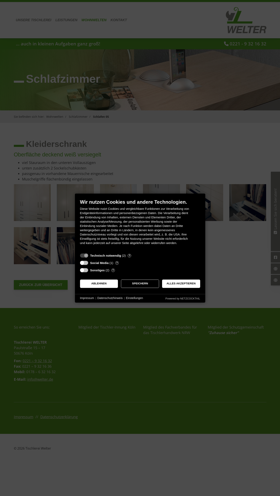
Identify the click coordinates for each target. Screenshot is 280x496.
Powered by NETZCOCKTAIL (182, 298)
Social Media (99, 263)
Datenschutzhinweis (110, 298)
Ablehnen (99, 283)
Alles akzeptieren (181, 283)
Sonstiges (97, 270)
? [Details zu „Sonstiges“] (113, 270)
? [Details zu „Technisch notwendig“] (129, 255)
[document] (140, 225)
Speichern (140, 283)
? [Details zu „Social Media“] (117, 262)
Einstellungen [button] (134, 298)
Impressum (87, 298)
